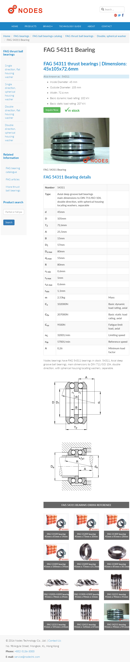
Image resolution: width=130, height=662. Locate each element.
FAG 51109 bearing (56, 534)
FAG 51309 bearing (116, 534)
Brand (48, 26)
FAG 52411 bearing (86, 624)
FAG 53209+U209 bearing (57, 594)
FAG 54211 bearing (116, 624)
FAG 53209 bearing (86, 564)
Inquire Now (52, 109)
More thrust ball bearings (13, 188)
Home (15, 26)
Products (31, 26)
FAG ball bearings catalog (47, 35)
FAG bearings (21, 35)
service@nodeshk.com (27, 656)
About (91, 26)
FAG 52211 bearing (116, 594)
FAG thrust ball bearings (79, 35)
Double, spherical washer (111, 35)
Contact (107, 26)
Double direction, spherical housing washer (10, 132)
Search (8, 222)
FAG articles (13, 179)
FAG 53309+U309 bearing (87, 594)
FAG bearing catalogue (13, 169)
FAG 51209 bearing (86, 534)
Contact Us (54, 640)
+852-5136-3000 (24, 651)
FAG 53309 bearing (116, 564)
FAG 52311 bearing (56, 624)
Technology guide (70, 26)
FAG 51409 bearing (56, 564)
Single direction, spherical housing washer (10, 92)
